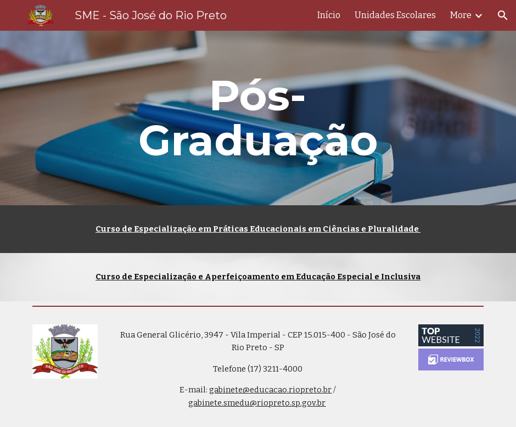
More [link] (461, 15)
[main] (258, 118)
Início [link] (328, 15)
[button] (503, 15)
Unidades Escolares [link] (395, 15)
